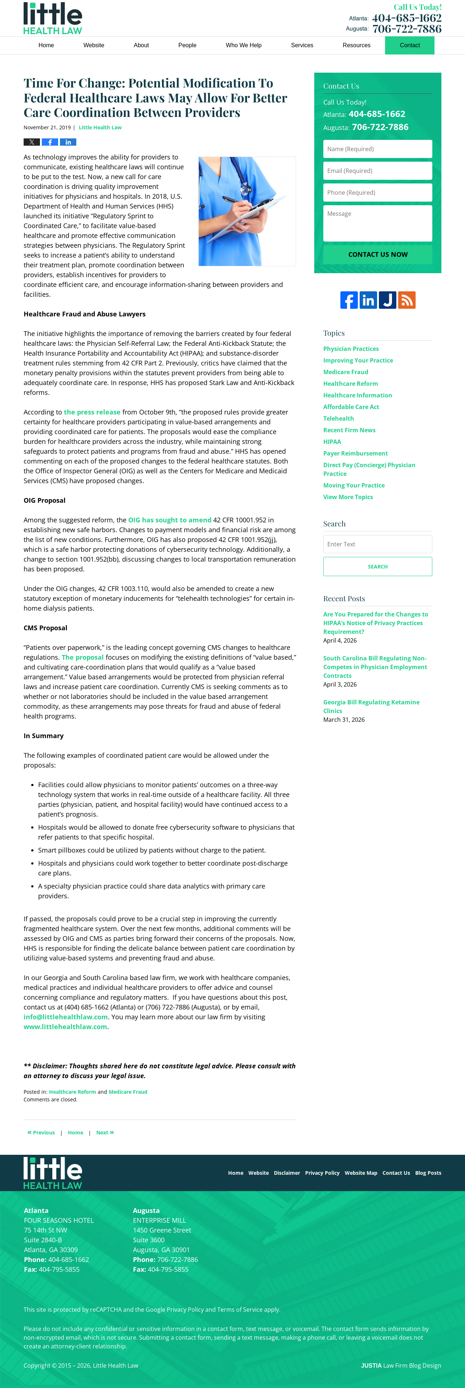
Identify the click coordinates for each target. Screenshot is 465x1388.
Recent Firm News (349, 430)
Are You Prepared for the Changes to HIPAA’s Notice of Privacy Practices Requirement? (375, 623)
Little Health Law (393, 18)
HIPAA (332, 442)
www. (33, 1026)
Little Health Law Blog (53, 18)
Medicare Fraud (128, 1091)
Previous (41, 1132)
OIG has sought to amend (169, 519)
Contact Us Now (378, 254)
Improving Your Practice (358, 360)
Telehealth (338, 418)
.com (99, 1026)
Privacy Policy (322, 1172)
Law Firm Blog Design (401, 1365)
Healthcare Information (357, 395)
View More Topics (348, 497)
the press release (92, 412)
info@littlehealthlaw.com (66, 1016)
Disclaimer (287, 1172)
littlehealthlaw (67, 1026)
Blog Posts (428, 1172)
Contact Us (396, 1172)
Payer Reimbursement (355, 453)
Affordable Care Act (351, 407)
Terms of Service (240, 1310)
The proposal (83, 657)
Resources (357, 45)
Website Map (361, 1172)
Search (378, 566)
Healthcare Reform (72, 1091)
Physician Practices (351, 349)
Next (105, 1132)
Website (94, 45)
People (187, 45)
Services (302, 45)
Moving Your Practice (354, 485)
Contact (410, 45)
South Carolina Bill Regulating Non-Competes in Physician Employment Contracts (375, 667)
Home (46, 45)
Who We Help (244, 45)
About (141, 45)
